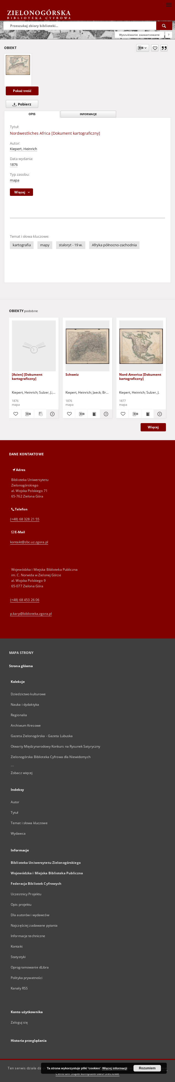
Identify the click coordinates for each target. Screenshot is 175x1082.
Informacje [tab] (88, 114)
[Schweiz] (87, 346)
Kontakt (17, 946)
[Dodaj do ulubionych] (154, 48)
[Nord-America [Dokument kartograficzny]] (141, 346)
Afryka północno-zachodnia (114, 245)
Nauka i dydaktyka (25, 704)
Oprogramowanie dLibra (30, 967)
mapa (14, 180)
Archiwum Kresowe (26, 725)
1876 (14, 164)
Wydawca (18, 833)
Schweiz (72, 374)
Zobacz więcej (22, 772)
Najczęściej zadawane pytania (34, 925)
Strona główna (21, 666)
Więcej (153, 427)
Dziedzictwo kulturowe (28, 694)
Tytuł (14, 812)
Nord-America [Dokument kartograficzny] (140, 376)
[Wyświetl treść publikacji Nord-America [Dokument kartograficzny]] (147, 414)
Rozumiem (147, 1068)
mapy (45, 245)
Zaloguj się (19, 1022)
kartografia (22, 245)
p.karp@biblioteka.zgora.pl (31, 613)
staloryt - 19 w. (71, 245)
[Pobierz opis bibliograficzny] (27, 414)
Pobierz (20, 104)
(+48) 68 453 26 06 (24, 599)
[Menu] (169, 4)
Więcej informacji (114, 1068)
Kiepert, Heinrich (23, 149)
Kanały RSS (19, 988)
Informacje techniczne (28, 936)
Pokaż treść (22, 90)
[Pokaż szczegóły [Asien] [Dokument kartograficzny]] (52, 414)
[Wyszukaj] (164, 25)
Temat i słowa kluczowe (29, 823)
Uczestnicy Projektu (26, 894)
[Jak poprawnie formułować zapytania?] (168, 34)
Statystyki (18, 956)
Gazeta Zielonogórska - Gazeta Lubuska (42, 736)
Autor (15, 802)
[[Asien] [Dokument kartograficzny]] (34, 346)
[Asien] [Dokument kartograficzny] (27, 376)
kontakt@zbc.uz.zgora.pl (29, 542)
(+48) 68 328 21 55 (24, 519)
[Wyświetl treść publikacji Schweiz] (94, 414)
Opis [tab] (32, 114)
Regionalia (19, 715)
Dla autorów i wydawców (30, 915)
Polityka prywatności (26, 977)
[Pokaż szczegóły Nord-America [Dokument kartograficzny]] (159, 414)
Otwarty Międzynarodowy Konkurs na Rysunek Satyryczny (55, 746)
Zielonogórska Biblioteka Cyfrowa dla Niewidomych (51, 756)
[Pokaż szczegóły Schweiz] (105, 414)
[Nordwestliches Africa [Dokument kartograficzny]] (18, 65)
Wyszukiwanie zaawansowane (139, 35)
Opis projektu (21, 904)
